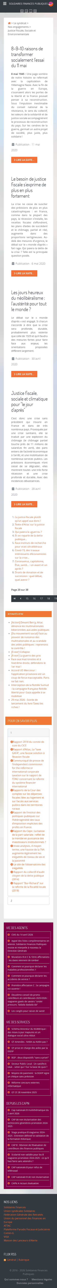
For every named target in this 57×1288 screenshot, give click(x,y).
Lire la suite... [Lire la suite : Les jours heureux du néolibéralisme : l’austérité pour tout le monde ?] (24, 374)
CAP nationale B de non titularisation (30, 1177)
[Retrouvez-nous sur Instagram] (35, 11)
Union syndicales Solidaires (19, 1211)
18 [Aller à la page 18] (48, 598)
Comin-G (9, 1233)
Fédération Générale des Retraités (23, 1214)
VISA (6, 1236)
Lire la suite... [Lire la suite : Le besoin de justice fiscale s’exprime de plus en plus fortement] (24, 273)
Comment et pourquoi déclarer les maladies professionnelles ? (27, 968)
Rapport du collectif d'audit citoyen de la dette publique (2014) (28, 876)
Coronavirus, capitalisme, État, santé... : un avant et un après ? (31, 565)
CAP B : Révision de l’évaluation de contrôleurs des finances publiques (27, 1147)
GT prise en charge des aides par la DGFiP (28, 1050)
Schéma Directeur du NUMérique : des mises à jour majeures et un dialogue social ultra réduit (27, 1032)
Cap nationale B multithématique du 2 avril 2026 (28, 1112)
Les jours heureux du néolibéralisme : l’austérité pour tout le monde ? (29, 300)
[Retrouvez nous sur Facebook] (22, 11)
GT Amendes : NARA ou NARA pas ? (29, 1042)
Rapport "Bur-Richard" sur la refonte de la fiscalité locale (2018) (29, 887)
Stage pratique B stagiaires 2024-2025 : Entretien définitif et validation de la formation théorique (28, 1135)
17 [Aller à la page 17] (41, 598)
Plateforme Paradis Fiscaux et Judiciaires (27, 1229)
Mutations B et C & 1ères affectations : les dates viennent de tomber (28, 959)
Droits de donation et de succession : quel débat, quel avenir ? (29, 576)
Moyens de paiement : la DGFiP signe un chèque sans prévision (28, 1075)
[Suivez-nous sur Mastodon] (26, 11)
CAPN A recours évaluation (25, 1183)
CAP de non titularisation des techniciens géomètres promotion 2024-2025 (28, 1123)
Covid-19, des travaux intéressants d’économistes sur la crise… (30, 554)
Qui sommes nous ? (16, 1279)
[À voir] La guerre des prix (26, 655)
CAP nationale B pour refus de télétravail (25, 1169)
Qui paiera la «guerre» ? (28, 532)
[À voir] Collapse (20, 652)
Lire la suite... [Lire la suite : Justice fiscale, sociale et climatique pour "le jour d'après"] (24, 504)
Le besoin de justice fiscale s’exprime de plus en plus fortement (28, 187)
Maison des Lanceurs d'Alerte (20, 1240)
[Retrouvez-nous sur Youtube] (30, 11)
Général (11, 1259)
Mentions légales (41, 1279)
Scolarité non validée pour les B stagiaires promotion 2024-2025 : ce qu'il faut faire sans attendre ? (28, 1158)
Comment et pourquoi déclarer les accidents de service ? (27, 978)
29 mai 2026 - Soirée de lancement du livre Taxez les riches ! (27, 703)
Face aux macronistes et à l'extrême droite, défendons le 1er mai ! (28, 663)
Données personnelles (29, 1283)
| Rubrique (22, 1259)
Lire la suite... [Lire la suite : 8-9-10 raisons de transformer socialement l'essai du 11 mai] (24, 160)
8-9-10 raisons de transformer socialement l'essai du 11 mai (27, 56)
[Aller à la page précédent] (21, 598)
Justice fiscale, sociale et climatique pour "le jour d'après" (29, 401)
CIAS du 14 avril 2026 (22, 935)
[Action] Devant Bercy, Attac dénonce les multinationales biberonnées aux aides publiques (30, 626)
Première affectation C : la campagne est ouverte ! (28, 987)
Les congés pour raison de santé (28, 1011)
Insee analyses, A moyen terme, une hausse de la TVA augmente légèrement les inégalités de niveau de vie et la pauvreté (28, 853)
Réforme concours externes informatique (24, 1084)
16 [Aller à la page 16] (34, 598)
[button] (28, 733)
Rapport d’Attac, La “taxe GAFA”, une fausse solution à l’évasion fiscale (28, 753)
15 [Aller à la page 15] (27, 598)
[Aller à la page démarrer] (14, 598)
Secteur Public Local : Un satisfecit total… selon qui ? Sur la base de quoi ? (27, 1066)
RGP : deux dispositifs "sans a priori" (30, 1057)
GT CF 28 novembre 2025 (24, 1092)
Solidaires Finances (15, 1207)
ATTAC (7, 1225)
